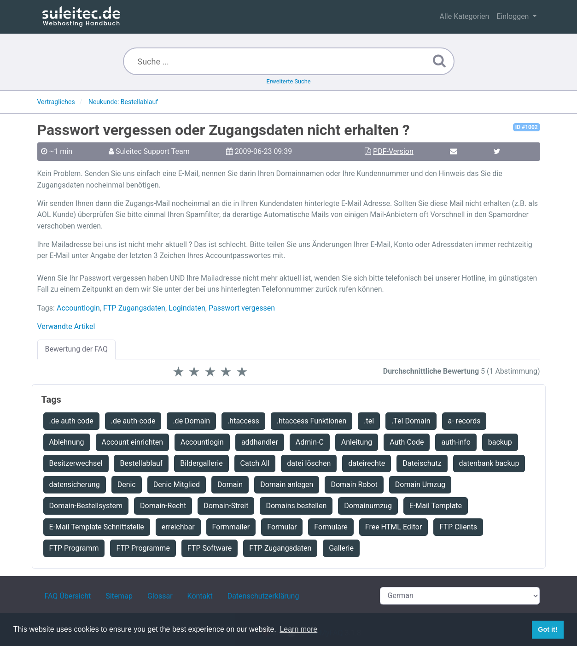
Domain (230, 484)
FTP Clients (458, 527)
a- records (464, 421)
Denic (126, 484)
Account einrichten (132, 442)
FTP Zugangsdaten (134, 308)
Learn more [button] (298, 629)
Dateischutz (421, 463)
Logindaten (187, 308)
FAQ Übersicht (68, 596)
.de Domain (191, 421)
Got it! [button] (547, 629)
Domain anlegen (286, 484)
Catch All (255, 463)
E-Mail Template (435, 505)
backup (500, 442)
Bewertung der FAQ (76, 349)
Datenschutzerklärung (263, 596)
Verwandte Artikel (66, 326)
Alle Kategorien (464, 16)
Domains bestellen (296, 505)
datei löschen (309, 463)
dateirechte (366, 463)
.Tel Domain (410, 421)
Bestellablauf (141, 463)
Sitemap (119, 596)
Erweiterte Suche (288, 81)
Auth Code (407, 442)
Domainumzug (368, 505)
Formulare (330, 527)
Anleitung (356, 442)
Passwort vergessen (242, 308)
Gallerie (341, 548)
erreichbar (178, 527)
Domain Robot (354, 484)
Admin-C (310, 442)
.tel (369, 421)
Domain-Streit (226, 505)
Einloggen (513, 16)
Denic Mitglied (176, 484)
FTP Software (209, 548)
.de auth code (71, 421)
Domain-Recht (163, 505)
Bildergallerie (201, 463)
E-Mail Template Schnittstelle (96, 527)
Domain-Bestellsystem (86, 505)
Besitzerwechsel (76, 463)
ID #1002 (526, 127)
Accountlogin (78, 308)
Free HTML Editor (393, 527)
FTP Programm (74, 548)
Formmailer (231, 527)
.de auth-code (133, 421)
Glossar (160, 596)
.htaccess (243, 421)
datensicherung (74, 484)
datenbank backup (489, 463)
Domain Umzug (420, 484)
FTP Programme (142, 548)
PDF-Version (393, 151)
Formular (282, 527)
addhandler (259, 442)
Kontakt (200, 596)
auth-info (455, 442)
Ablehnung (66, 442)
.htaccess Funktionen (312, 421)
